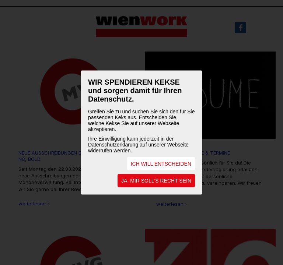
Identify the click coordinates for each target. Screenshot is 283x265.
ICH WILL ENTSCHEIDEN (161, 164)
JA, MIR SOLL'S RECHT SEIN (156, 181)
